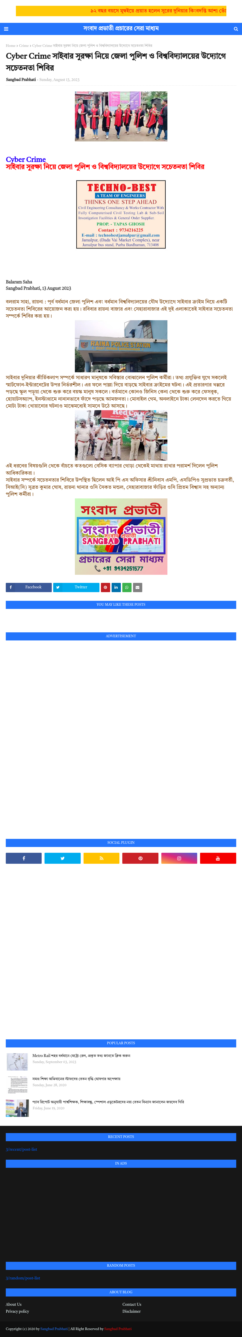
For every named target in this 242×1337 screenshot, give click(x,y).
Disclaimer (132, 1312)
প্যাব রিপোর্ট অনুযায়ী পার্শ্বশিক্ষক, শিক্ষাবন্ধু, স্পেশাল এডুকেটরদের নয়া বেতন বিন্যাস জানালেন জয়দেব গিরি (108, 1102)
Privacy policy (17, 1312)
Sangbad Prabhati (21, 80)
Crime (24, 46)
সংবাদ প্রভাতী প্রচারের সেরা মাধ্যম (121, 29)
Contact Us (132, 1305)
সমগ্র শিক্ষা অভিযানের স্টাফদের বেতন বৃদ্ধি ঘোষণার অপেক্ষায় (76, 1079)
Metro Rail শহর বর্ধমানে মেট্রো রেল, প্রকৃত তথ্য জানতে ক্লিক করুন (81, 1056)
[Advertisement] (49, 733)
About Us (13, 1305)
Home (11, 46)
